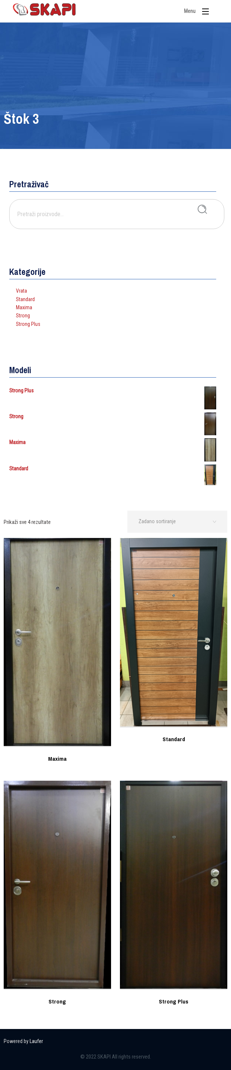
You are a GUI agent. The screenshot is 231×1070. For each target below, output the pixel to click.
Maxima (24, 307)
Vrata (21, 291)
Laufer (36, 1041)
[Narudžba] (177, 522)
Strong (23, 315)
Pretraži (202, 209)
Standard (25, 299)
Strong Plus (28, 324)
